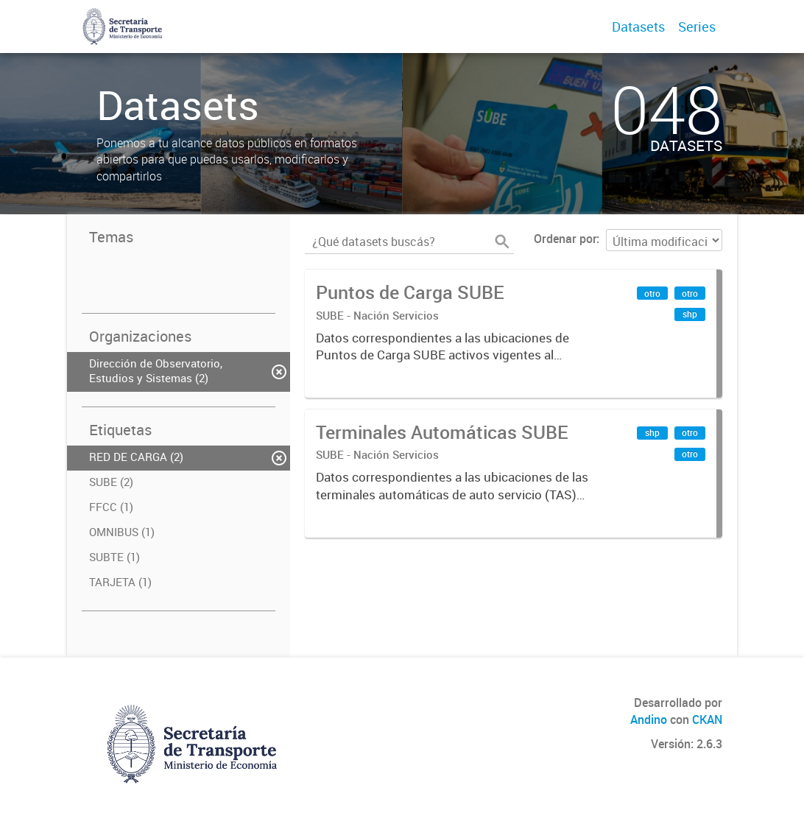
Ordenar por (565, 238)
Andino (648, 719)
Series (697, 26)
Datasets (638, 26)
